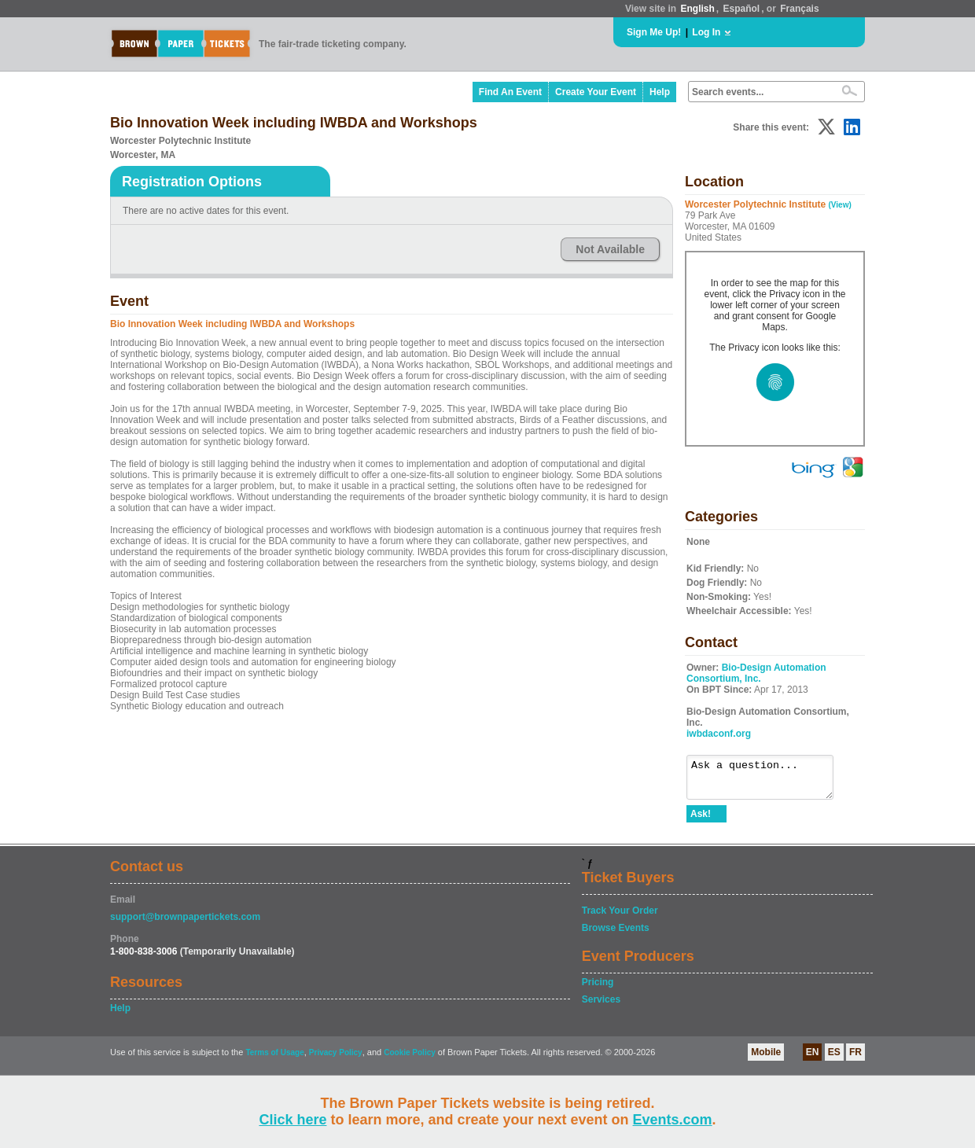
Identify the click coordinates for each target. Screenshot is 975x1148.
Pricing (598, 989)
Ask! (700, 820)
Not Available (610, 249)
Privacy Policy (335, 1059)
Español (741, 8)
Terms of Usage (274, 1059)
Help (659, 92)
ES (834, 1059)
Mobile (766, 1059)
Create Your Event (595, 92)
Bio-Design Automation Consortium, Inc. (756, 673)
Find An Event (510, 92)
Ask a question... (767, 781)
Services (601, 1006)
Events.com (672, 1120)
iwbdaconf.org (718, 733)
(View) (840, 205)
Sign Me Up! (654, 32)
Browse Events (615, 934)
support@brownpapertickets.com (185, 923)
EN (812, 1059)
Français (799, 8)
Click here (292, 1120)
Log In (706, 32)
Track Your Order (620, 917)
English (697, 8)
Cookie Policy (410, 1059)
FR (855, 1059)
